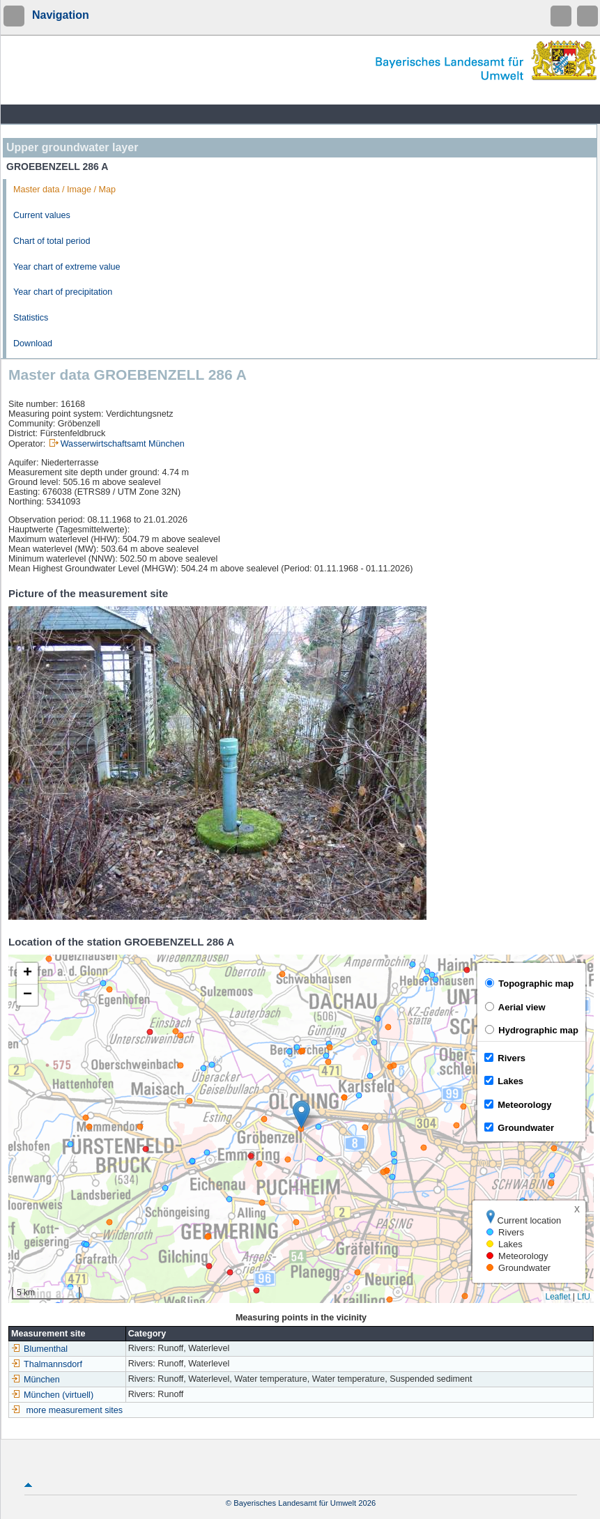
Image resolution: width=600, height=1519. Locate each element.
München (35, 1380)
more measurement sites (74, 1410)
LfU (583, 1297)
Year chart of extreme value (67, 267)
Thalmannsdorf (46, 1364)
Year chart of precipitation (62, 292)
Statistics (30, 318)
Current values (41, 215)
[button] (301, 1114)
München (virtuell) (52, 1395)
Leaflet (557, 1297)
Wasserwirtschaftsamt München (123, 444)
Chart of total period (52, 241)
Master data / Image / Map (64, 189)
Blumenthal (39, 1349)
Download (32, 343)
